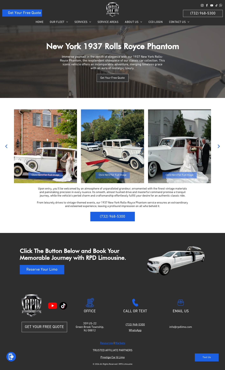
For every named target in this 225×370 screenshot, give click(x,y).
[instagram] (202, 5)
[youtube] (212, 5)
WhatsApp (135, 330)
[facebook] (207, 5)
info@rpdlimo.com (180, 327)
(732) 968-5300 (135, 324)
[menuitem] (39, 22)
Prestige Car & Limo (112, 357)
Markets (120, 343)
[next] (218, 146)
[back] (6, 146)
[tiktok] (216, 5)
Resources (106, 343)
